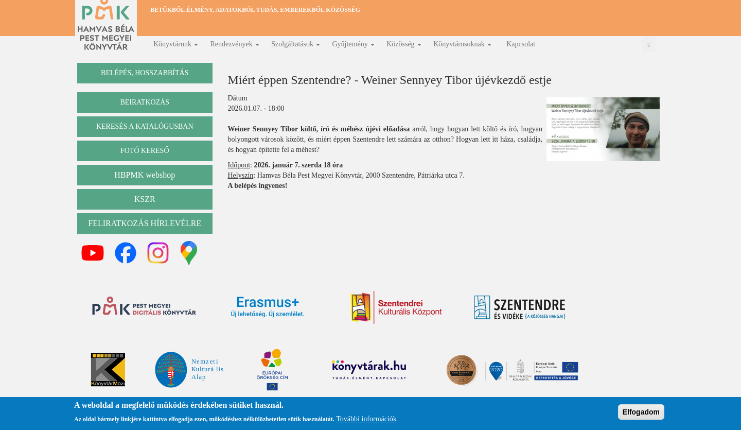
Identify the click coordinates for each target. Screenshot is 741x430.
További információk (366, 419)
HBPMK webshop (144, 174)
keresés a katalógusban (144, 126)
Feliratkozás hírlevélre (144, 223)
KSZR (144, 199)
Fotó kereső (144, 150)
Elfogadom (641, 413)
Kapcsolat (520, 44)
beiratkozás (144, 102)
